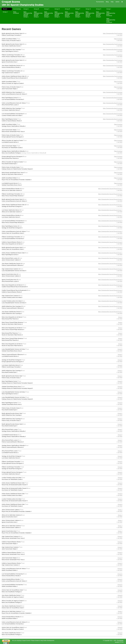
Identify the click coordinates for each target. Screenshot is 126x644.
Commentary (17, 9)
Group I (108, 9)
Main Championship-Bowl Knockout (110, 13)
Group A (26, 9)
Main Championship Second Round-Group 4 (59, 14)
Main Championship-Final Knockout (110, 20)
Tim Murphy (120, 640)
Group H (98, 9)
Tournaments (100, 1)
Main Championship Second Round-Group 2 (38, 14)
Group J (5, 12)
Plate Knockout (16, 12)
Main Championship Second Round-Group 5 (69, 14)
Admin (117, 1)
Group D (57, 9)
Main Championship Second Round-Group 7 (90, 14)
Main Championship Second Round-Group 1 (28, 14)
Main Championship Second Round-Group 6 (79, 14)
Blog (107, 1)
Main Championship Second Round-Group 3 (48, 14)
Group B (36, 9)
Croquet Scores (11, 1)
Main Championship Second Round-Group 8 (100, 14)
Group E (67, 9)
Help (112, 1)
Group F (77, 9)
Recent (5, 9)
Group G (88, 9)
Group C (46, 9)
